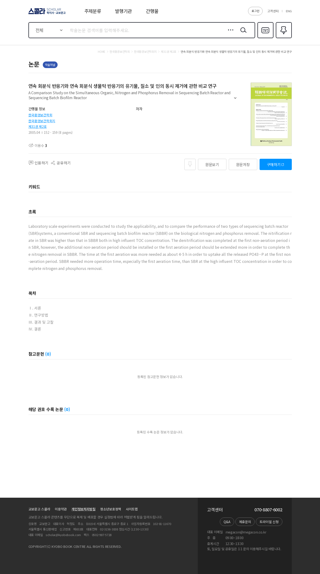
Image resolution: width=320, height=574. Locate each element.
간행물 (152, 11)
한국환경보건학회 (40, 115)
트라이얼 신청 (269, 521)
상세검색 (229, 33)
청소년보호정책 (110, 509)
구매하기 (274, 164)
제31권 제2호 (37, 126)
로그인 (255, 11)
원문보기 (212, 164)
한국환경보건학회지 (41, 120)
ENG (289, 11)
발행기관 (123, 11)
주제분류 (92, 11)
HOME (101, 51)
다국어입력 (265, 37)
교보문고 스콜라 (39, 509)
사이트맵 (132, 509)
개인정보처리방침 (83, 509)
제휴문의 (245, 521)
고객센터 (272, 11)
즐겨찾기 (283, 37)
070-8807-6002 (268, 509)
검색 (242, 33)
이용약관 (61, 509)
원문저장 (243, 164)
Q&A (227, 521)
